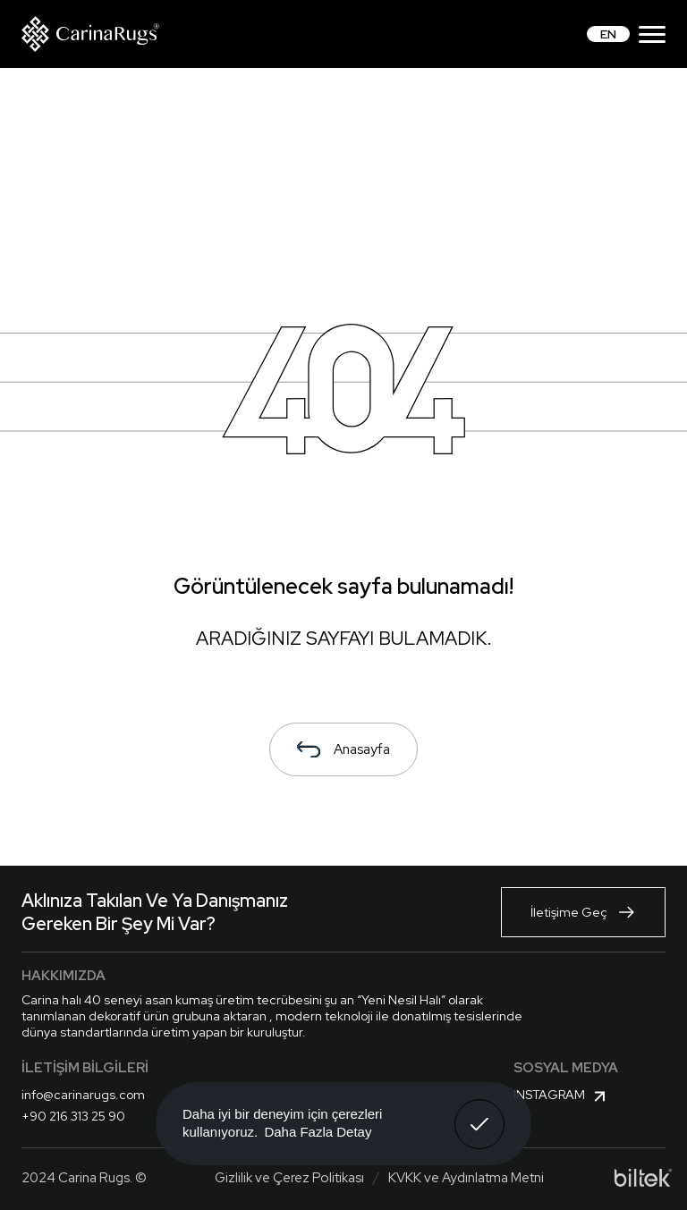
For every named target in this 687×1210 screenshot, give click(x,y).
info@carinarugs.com (83, 1095)
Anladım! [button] (480, 1111)
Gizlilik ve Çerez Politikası (289, 1178)
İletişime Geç (583, 912)
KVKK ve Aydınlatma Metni (466, 1178)
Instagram (561, 1096)
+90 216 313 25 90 (73, 1116)
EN (608, 34)
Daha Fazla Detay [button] (317, 1131)
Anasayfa (343, 749)
